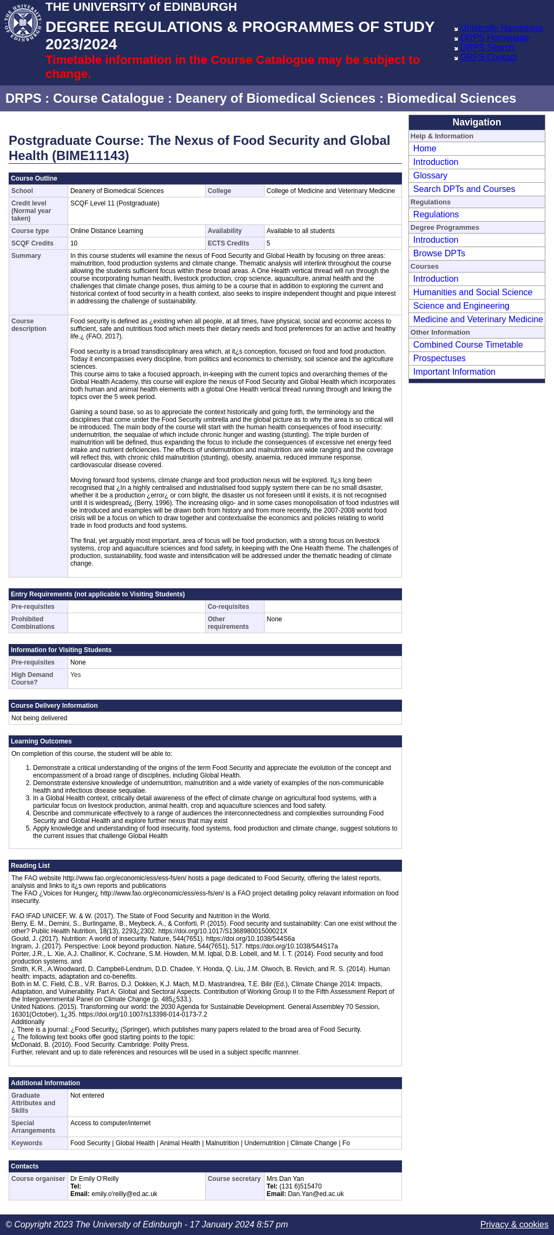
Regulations (436, 214)
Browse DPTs (439, 253)
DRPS (23, 98)
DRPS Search (487, 47)
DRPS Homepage (494, 37)
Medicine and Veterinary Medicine (478, 319)
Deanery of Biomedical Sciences (276, 98)
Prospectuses (439, 358)
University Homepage (501, 27)
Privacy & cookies (514, 1224)
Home (425, 148)
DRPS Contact (488, 57)
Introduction (436, 162)
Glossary (430, 175)
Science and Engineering (461, 305)
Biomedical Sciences (452, 98)
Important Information (454, 371)
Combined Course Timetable (468, 344)
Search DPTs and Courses (464, 189)
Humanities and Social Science (473, 292)
